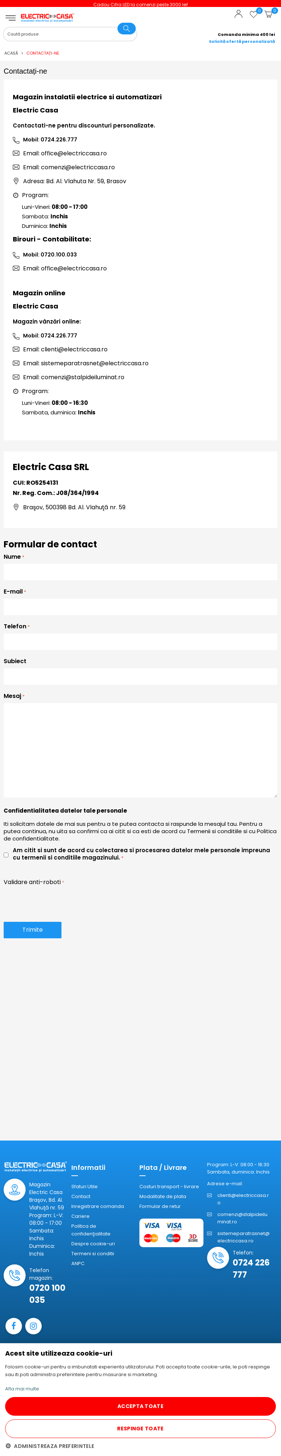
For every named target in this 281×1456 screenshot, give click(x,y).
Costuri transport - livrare (169, 1186)
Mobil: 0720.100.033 (50, 254)
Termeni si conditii (92, 1253)
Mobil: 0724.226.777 (50, 139)
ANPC (78, 1263)
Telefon (15, 626)
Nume (12, 557)
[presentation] (59, 903)
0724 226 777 (251, 1269)
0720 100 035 (47, 1294)
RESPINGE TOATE (140, 1428)
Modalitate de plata (162, 1196)
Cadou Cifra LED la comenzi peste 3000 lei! (153, 4)
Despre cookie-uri (93, 1243)
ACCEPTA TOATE (140, 1406)
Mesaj (12, 696)
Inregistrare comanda (97, 1206)
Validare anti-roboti (32, 882)
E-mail (13, 591)
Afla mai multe (22, 1388)
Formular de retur (160, 1206)
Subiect (15, 661)
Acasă (11, 53)
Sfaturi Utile (84, 1186)
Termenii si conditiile (214, 831)
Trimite (32, 929)
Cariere (80, 1216)
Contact (80, 1196)
